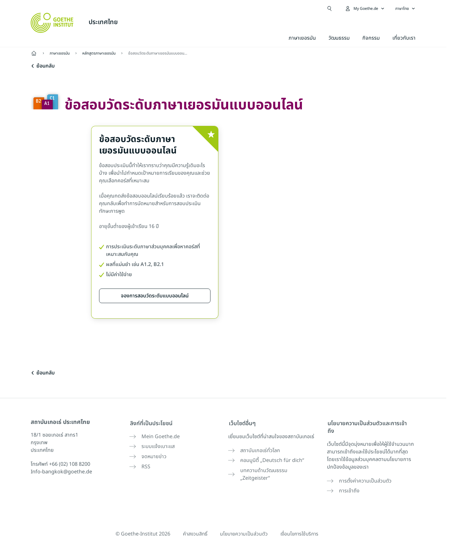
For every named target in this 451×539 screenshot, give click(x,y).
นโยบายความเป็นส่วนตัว (243, 524)
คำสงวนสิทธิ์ (193, 524)
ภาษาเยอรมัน (302, 38)
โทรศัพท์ (60, 464)
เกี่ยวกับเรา (404, 38)
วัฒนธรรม (339, 38)
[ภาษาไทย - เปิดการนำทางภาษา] (405, 8)
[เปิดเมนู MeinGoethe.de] (364, 8)
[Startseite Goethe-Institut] (52, 23)
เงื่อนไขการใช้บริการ (301, 524)
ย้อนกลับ (43, 66)
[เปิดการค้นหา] (329, 8)
